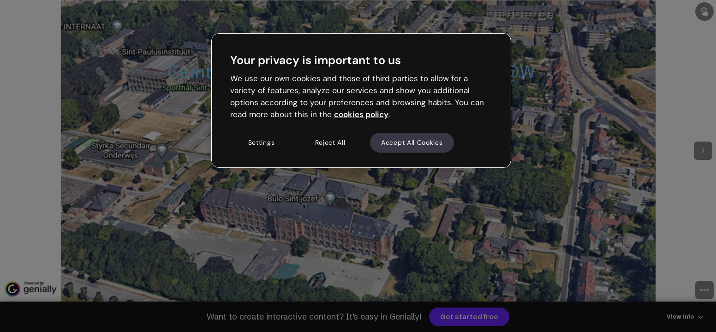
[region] (361, 100)
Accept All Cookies (412, 142)
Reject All (330, 142)
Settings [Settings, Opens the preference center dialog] (261, 142)
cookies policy (361, 114)
